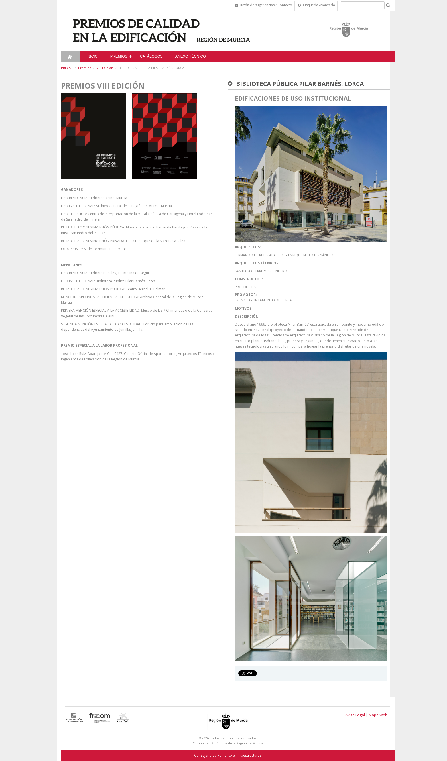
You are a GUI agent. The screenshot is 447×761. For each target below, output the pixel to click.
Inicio (92, 56)
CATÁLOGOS (151, 56)
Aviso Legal (355, 714)
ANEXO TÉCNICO (190, 56)
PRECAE (66, 68)
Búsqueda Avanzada (316, 5)
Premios (118, 56)
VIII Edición (105, 68)
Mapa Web (378, 714)
